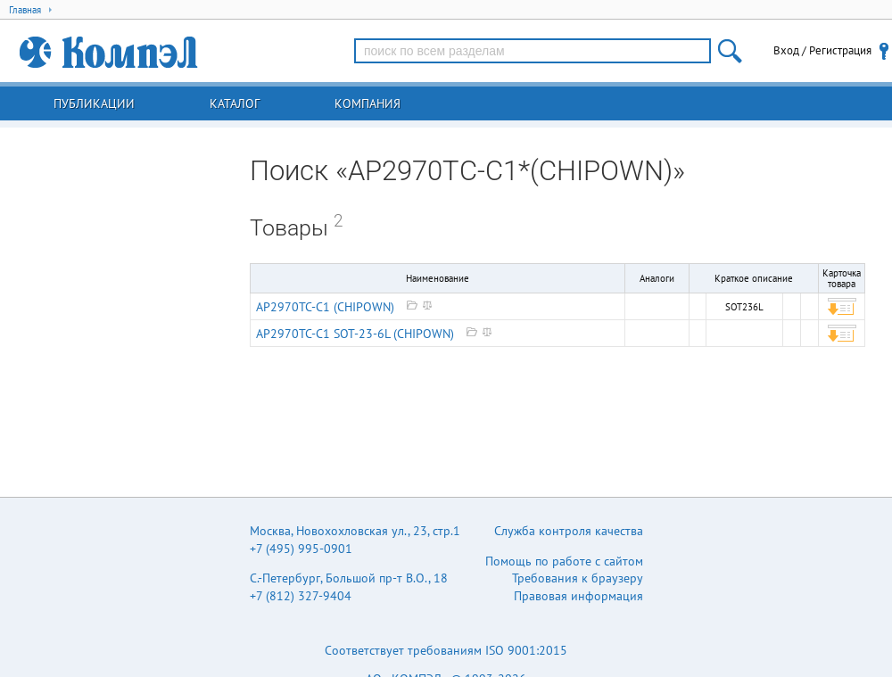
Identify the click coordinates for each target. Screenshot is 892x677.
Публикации (94, 103)
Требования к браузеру (577, 578)
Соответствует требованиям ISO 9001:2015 (446, 650)
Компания (367, 103)
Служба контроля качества (568, 531)
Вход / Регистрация (822, 50)
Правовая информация (578, 596)
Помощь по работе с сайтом (564, 561)
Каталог (235, 103)
